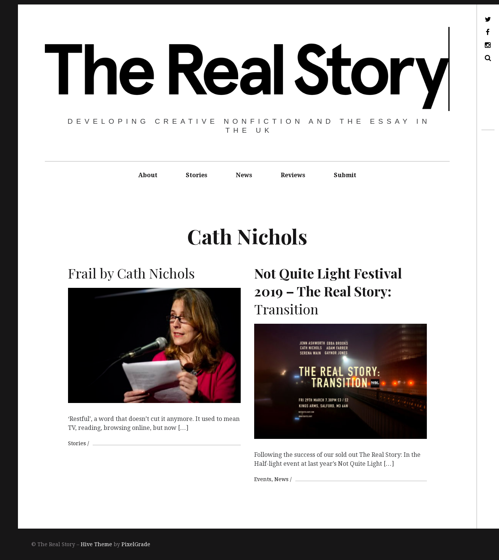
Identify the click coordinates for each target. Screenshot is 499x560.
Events (262, 479)
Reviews (293, 175)
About (147, 175)
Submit (345, 175)
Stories (196, 175)
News (244, 175)
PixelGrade (135, 544)
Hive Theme (96, 544)
